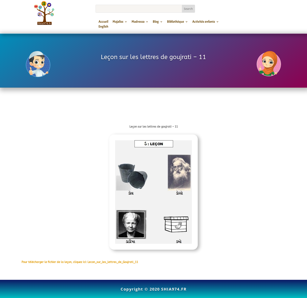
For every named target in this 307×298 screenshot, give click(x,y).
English (103, 27)
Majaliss (118, 22)
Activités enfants (203, 22)
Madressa (138, 22)
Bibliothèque (175, 22)
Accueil (103, 22)
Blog (156, 22)
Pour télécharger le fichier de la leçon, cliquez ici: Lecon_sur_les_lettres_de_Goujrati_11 (80, 262)
